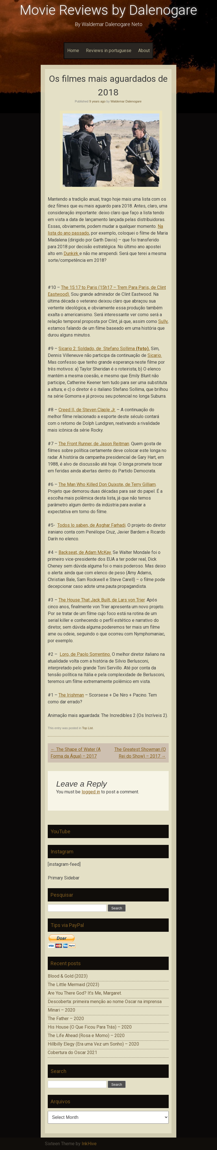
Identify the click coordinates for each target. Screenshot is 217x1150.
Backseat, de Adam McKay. (85, 552)
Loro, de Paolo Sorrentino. (85, 654)
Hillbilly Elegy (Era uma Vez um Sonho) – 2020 (93, 1044)
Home (73, 50)
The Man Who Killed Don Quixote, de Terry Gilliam (107, 484)
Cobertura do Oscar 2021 (72, 1052)
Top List (87, 728)
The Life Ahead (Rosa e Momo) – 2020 (86, 1035)
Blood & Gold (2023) (68, 976)
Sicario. (154, 355)
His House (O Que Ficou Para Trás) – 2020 (90, 1027)
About (144, 50)
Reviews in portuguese (108, 50)
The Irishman (71, 695)
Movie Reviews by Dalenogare (108, 10)
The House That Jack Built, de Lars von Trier (101, 600)
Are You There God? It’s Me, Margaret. (85, 993)
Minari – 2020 (61, 1010)
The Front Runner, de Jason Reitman (93, 443)
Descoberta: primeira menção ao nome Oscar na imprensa (105, 1001)
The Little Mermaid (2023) (73, 984)
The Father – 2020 (66, 1018)
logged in (91, 791)
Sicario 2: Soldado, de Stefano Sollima (104, 348)
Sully (163, 321)
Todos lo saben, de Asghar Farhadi (91, 525)
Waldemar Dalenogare (126, 101)
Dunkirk (71, 253)
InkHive (89, 1143)
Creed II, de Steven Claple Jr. (87, 409)
